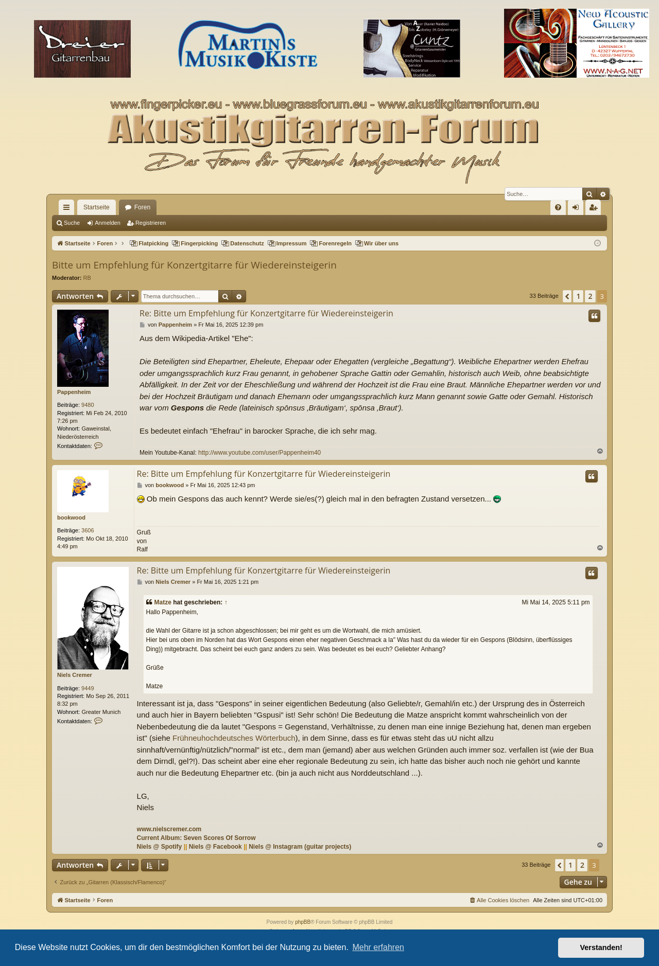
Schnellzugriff (68, 209)
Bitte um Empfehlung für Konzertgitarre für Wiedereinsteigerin (194, 265)
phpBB (302, 922)
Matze (162, 602)
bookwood (71, 517)
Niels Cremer (74, 675)
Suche (72, 223)
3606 (87, 530)
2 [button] (590, 296)
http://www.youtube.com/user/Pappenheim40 (259, 452)
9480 (87, 405)
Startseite (96, 207)
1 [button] (578, 296)
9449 (87, 688)
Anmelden (107, 223)
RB (87, 278)
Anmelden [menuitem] (578, 209)
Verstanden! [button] (601, 947)
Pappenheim (74, 392)
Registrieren (150, 223)
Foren (142, 207)
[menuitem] (558, 207)
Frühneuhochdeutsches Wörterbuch (233, 738)
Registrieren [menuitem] (595, 209)
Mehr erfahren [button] (378, 947)
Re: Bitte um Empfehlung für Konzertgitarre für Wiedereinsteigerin (266, 313)
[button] (567, 296)
